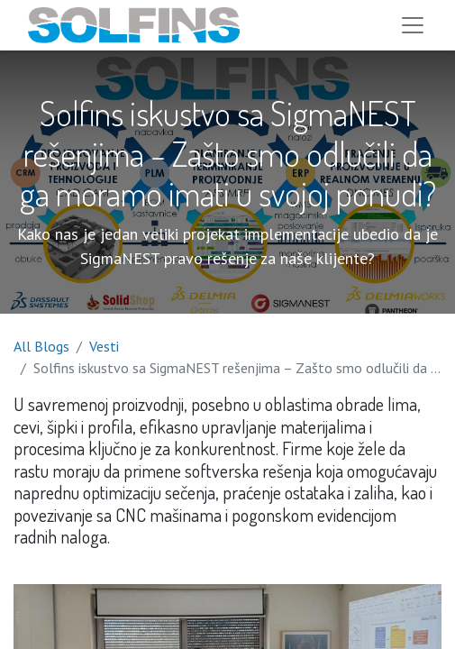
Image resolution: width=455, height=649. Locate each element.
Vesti (104, 346)
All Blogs (41, 346)
